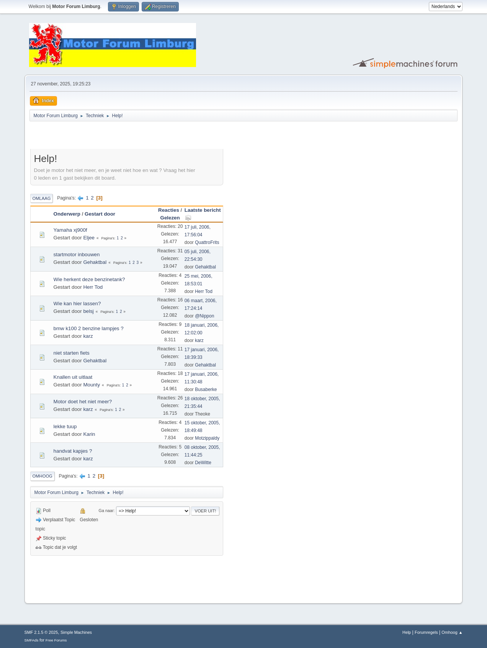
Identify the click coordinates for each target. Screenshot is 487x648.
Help (406, 632)
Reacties (168, 210)
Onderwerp (67, 214)
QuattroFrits (207, 242)
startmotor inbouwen (77, 254)
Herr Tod (93, 287)
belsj (88, 311)
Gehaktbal (94, 262)
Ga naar (106, 510)
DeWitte (203, 462)
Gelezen (170, 218)
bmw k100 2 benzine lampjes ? (89, 328)
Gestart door (100, 214)
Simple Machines (76, 632)
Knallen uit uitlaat (73, 377)
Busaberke (206, 389)
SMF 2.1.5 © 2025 (41, 632)
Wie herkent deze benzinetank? (89, 279)
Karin (89, 434)
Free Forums (56, 640)
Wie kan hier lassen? (77, 303)
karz (88, 336)
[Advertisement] (119, 136)
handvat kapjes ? (73, 451)
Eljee (89, 238)
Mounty (91, 385)
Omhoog (42, 476)
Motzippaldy (207, 438)
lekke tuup (65, 426)
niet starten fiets (72, 353)
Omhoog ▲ (451, 632)
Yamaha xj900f (70, 230)
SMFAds (32, 640)
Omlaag (42, 198)
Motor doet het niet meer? (83, 401)
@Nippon (204, 316)
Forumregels (426, 632)
